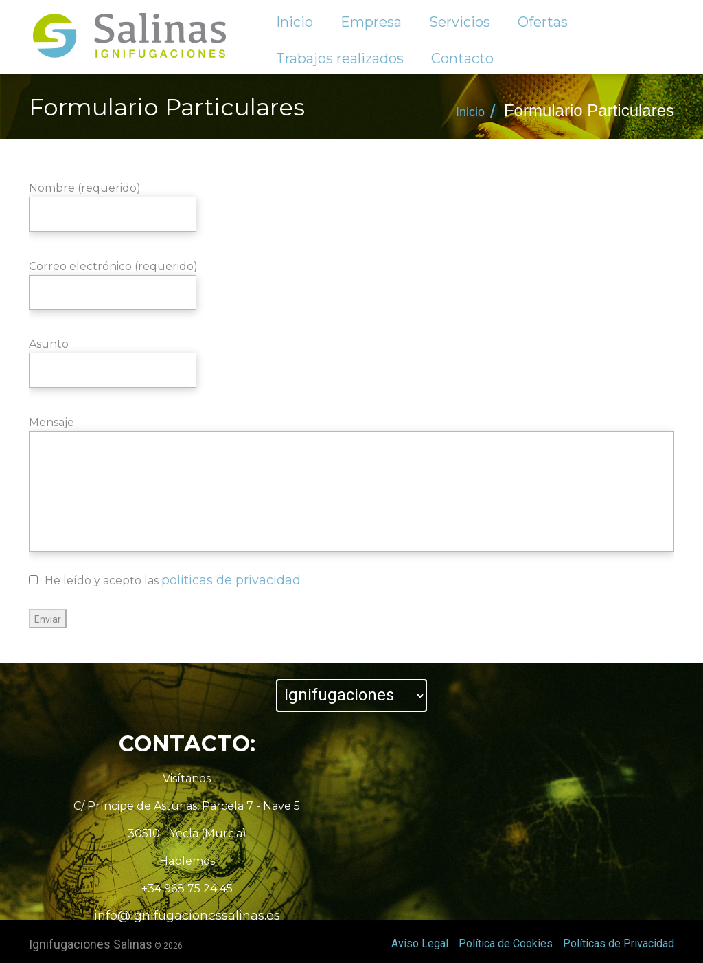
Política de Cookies (506, 943)
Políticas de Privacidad (618, 943)
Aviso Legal (419, 943)
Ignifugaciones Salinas (90, 944)
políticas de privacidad (231, 580)
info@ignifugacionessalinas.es (187, 915)
